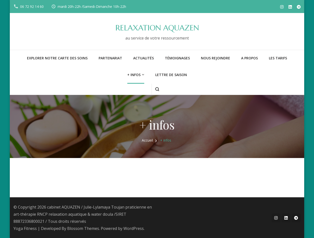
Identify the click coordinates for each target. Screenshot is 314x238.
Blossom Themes (83, 228)
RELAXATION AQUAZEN (157, 28)
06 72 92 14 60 (32, 6)
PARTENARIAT (110, 58)
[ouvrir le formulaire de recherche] (157, 89)
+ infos (134, 74)
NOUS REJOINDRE (215, 58)
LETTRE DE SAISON (171, 74)
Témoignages (177, 58)
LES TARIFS (278, 58)
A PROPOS (249, 58)
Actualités (143, 58)
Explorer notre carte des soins (57, 58)
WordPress (133, 228)
